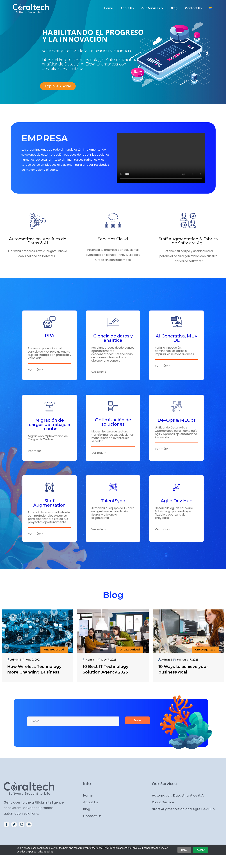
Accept (201, 850)
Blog (174, 8)
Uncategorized (54, 649)
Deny (184, 850)
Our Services (152, 8)
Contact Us (193, 8)
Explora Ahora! (58, 86)
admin (14, 659)
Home (108, 8)
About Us (127, 8)
